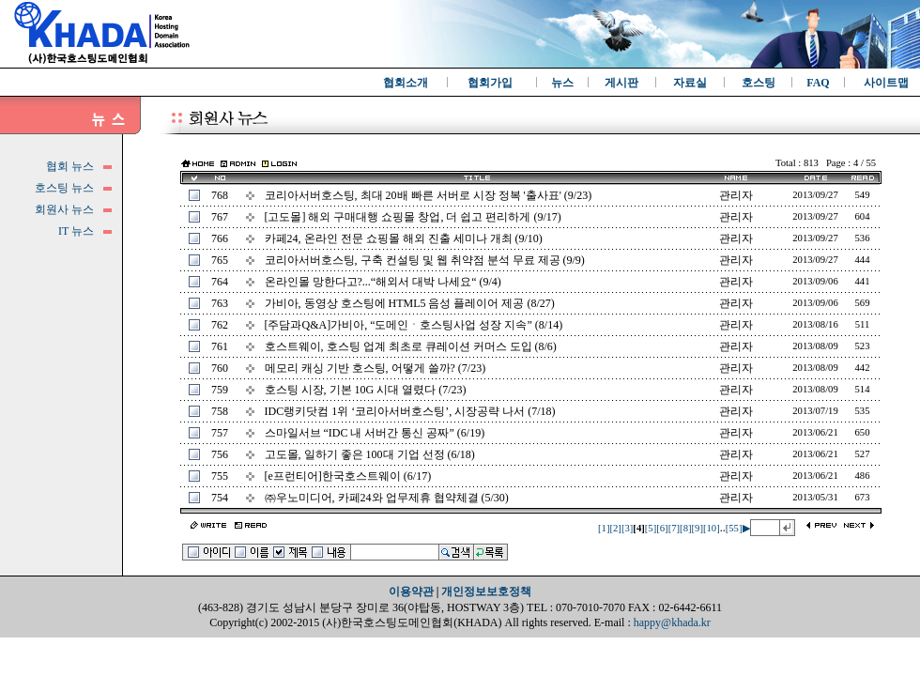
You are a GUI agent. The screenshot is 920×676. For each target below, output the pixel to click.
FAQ (817, 82)
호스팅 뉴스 (64, 187)
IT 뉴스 (76, 231)
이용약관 (411, 591)
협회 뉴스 (70, 166)
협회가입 (490, 82)
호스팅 (758, 82)
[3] (627, 528)
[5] (650, 528)
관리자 (736, 195)
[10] (711, 528)
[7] (674, 528)
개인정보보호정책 (486, 591)
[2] (615, 528)
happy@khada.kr (672, 622)
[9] (697, 528)
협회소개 (405, 82)
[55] (734, 528)
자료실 (690, 82)
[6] (661, 528)
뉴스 (562, 82)
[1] (603, 528)
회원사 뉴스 (64, 209)
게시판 (621, 82)
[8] (685, 528)
